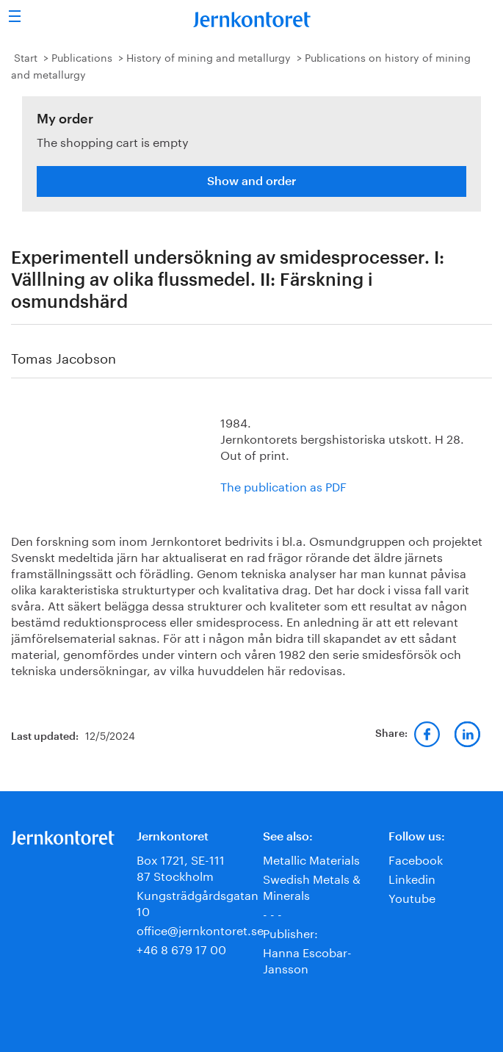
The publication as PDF (283, 485)
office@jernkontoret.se (200, 929)
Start (25, 56)
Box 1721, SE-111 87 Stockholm (181, 866)
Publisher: (290, 932)
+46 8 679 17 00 (181, 948)
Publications (81, 56)
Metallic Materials (311, 858)
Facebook (415, 858)
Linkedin (411, 877)
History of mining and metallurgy (208, 56)
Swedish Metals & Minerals (312, 885)
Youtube (411, 896)
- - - (272, 913)
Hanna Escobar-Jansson (307, 959)
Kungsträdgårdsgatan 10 (197, 902)
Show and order (251, 181)
